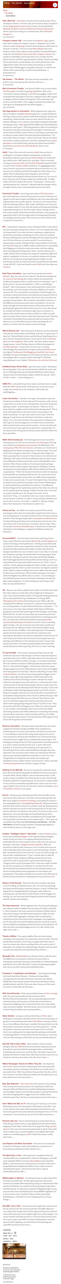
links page (21, 45)
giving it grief (32, 91)
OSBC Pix (7, 384)
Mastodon (10, 1282)
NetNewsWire (21, 955)
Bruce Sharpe (38, 48)
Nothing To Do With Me (12, 770)
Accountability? (9, 538)
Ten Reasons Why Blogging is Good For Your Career (33, 351)
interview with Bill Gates (24, 526)
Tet (4, 590)
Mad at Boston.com (11, 331)
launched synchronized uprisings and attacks (27, 621)
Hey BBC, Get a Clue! (12, 1206)
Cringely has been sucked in (31, 844)
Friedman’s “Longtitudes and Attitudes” (20, 973)
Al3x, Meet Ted (9, 21)
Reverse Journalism (11, 726)
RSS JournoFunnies (11, 993)
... (12, 34)
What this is (8, 1233)
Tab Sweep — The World (13, 79)
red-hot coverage (50, 993)
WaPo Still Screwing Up (13, 440)
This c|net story (26, 1083)
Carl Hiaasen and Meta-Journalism (17, 1144)
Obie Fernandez (37, 162)
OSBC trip (14, 386)
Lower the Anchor (10, 398)
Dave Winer (37, 1021)
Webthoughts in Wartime (13, 1178)
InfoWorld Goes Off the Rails (15, 367)
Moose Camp (42, 40)
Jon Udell (38, 264)
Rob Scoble (36, 540)
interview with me (20, 162)
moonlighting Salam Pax (32, 803)
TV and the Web (9, 653)
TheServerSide (37, 157)
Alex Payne (20, 20)
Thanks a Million (10, 936)
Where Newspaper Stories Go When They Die (22, 1064)
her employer (17, 341)
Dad (11, 1239)
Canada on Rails (21, 165)
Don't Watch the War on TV (14, 1104)
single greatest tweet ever (18, 25)
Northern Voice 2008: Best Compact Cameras (33, 53)
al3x (48, 20)
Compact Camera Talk (12, 41)
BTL (4, 227)
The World (9, 13)
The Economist (9, 91)
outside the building (27, 800)
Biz (10, 1236)
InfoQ (21, 124)
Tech (15, 1236)
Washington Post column (13, 600)
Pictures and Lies (10, 1121)
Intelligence (24, 836)
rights (14, 1241)
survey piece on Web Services (44, 518)
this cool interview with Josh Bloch (24, 145)
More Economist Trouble (13, 88)
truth (28, 1134)
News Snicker (8, 1016)
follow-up (50, 349)
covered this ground (12, 763)
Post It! (6, 795)
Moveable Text (9, 956)
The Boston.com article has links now (42, 360)
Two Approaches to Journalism (16, 111)
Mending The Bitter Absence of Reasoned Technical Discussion (28, 28)
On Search (47, 833)
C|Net (44, 1015)
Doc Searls (41, 442)
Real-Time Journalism (12, 273)
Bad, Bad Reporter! (11, 1084)
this (53, 876)
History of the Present (12, 883)
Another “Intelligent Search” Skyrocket (19, 834)
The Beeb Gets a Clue (12, 1155)
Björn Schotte (25, 113)
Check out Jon (9, 510)
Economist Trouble (11, 194)
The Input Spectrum (11, 906)
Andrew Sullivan (10, 674)
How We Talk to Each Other (14, 1044)
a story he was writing (14, 278)
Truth (5, 1236)
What (5, 10)
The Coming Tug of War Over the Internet (28, 446)
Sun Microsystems (10, 346)
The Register (49, 540)
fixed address (35, 1160)
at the (9, 1066)
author (5, 1239)
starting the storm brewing (26, 444)
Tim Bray (7, 1264)
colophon (7, 1241)
